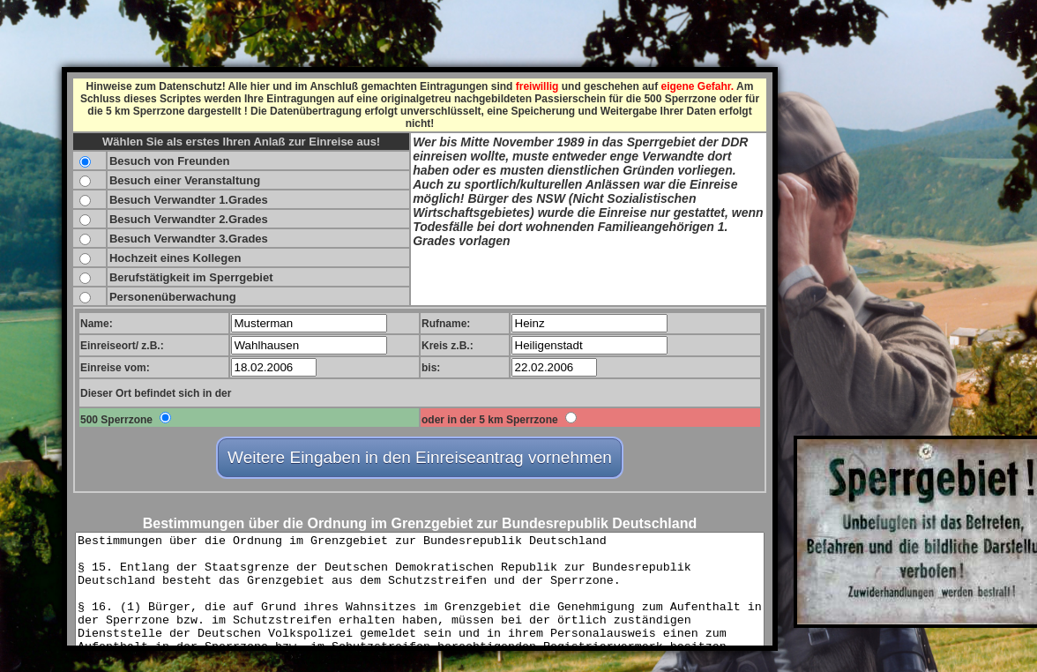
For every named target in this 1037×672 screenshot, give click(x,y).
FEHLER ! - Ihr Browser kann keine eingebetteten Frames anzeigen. (419, 359)
